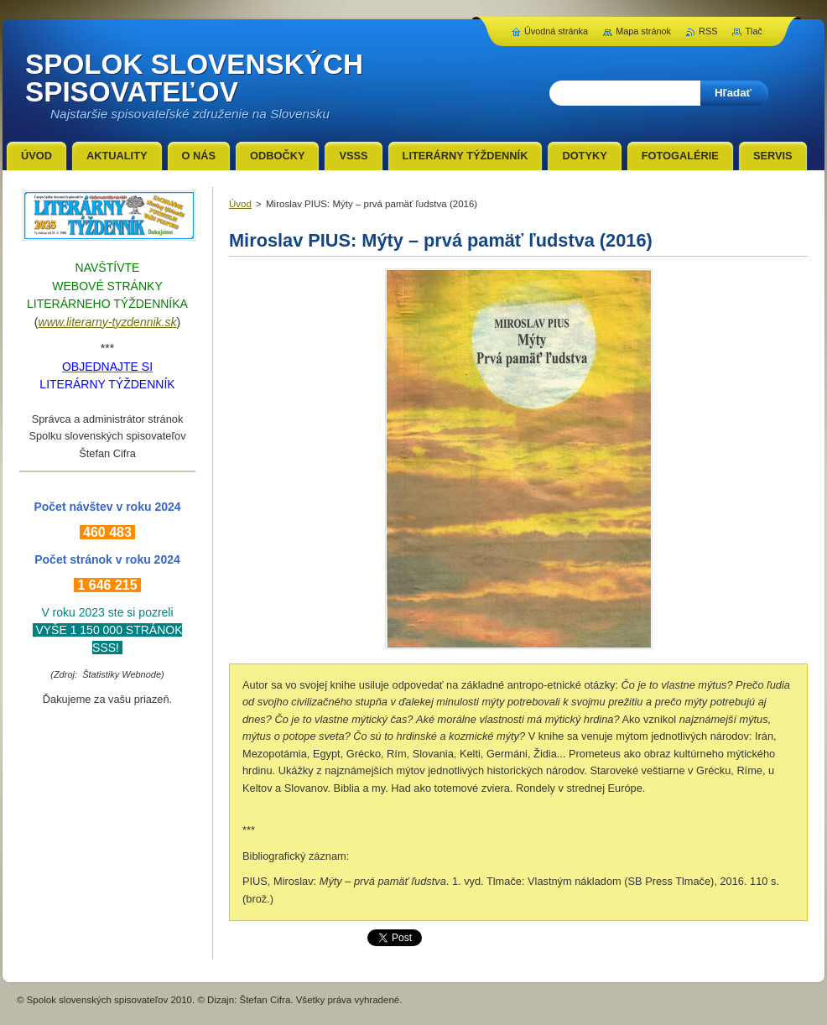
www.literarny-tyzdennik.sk (108, 322)
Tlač (753, 31)
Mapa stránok (643, 31)
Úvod (240, 204)
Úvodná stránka (556, 31)
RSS (708, 31)
